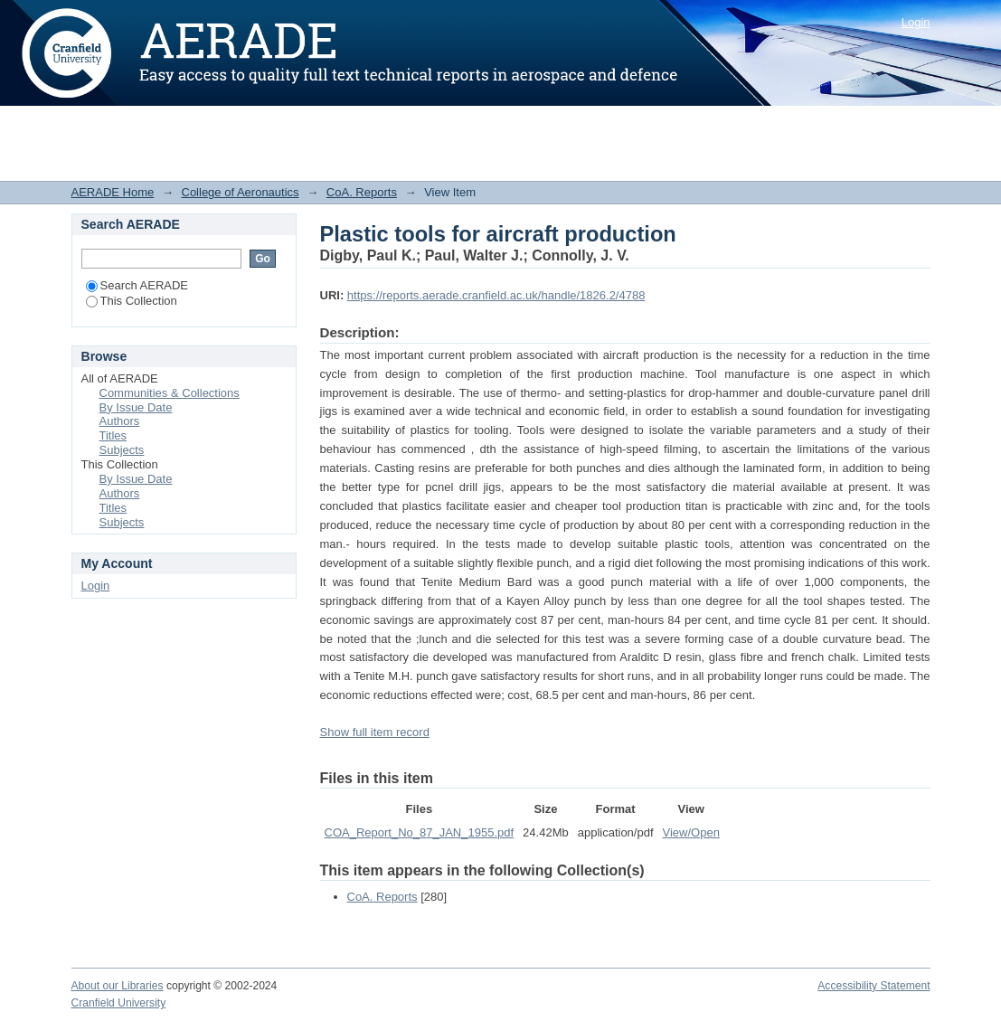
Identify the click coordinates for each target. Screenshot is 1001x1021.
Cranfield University (118, 1003)
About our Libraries (117, 985)
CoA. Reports (361, 192)
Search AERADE (137, 285)
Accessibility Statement (873, 985)
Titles (113, 435)
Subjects (122, 450)
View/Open (691, 832)
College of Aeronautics (240, 192)
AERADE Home (113, 192)
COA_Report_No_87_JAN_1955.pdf (420, 832)
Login (916, 22)
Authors (119, 421)
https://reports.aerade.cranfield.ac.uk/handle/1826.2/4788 (496, 295)
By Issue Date (136, 407)
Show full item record (375, 732)
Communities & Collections (169, 393)
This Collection (131, 300)
